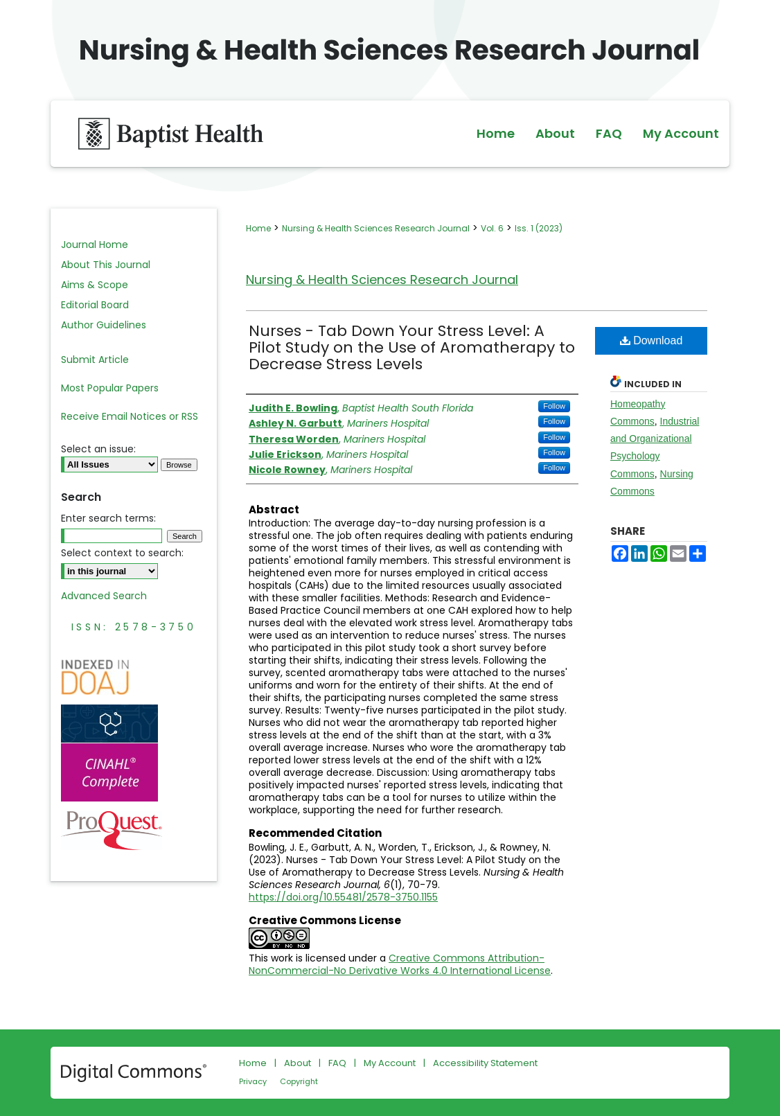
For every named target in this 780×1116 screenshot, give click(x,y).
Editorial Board (95, 305)
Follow (554, 406)
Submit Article (95, 359)
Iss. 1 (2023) (538, 228)
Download (651, 340)
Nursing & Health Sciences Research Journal (376, 228)
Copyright (299, 1081)
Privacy (253, 1081)
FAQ (337, 1063)
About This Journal (105, 265)
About (297, 1063)
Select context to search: (122, 553)
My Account (390, 1063)
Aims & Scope (94, 285)
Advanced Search (104, 596)
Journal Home (94, 244)
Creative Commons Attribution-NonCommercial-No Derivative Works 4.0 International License (400, 964)
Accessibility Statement (485, 1063)
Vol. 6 (492, 228)
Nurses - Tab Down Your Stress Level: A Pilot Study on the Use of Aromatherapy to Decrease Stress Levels (412, 347)
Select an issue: (98, 449)
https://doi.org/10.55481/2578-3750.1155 (343, 897)
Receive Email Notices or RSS (129, 416)
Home (258, 228)
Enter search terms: (108, 518)
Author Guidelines (103, 325)
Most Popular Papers (110, 388)
